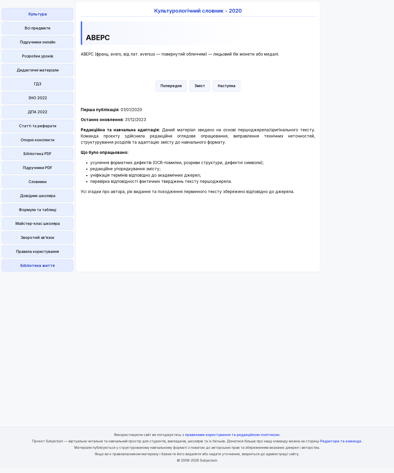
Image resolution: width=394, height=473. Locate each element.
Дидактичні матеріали (38, 70)
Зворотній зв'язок (37, 237)
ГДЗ (37, 83)
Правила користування (37, 251)
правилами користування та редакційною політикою (232, 435)
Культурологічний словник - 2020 (198, 11)
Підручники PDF (37, 167)
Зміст (200, 86)
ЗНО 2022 (37, 97)
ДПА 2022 (37, 111)
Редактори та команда (340, 441)
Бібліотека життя (37, 265)
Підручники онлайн (37, 42)
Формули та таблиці (37, 209)
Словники (37, 181)
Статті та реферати (37, 125)
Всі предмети (37, 28)
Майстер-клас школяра (37, 223)
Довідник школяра (37, 195)
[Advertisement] (37, 344)
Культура (37, 14)
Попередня (171, 86)
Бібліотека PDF (38, 153)
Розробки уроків (37, 56)
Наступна (226, 86)
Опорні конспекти (37, 139)
